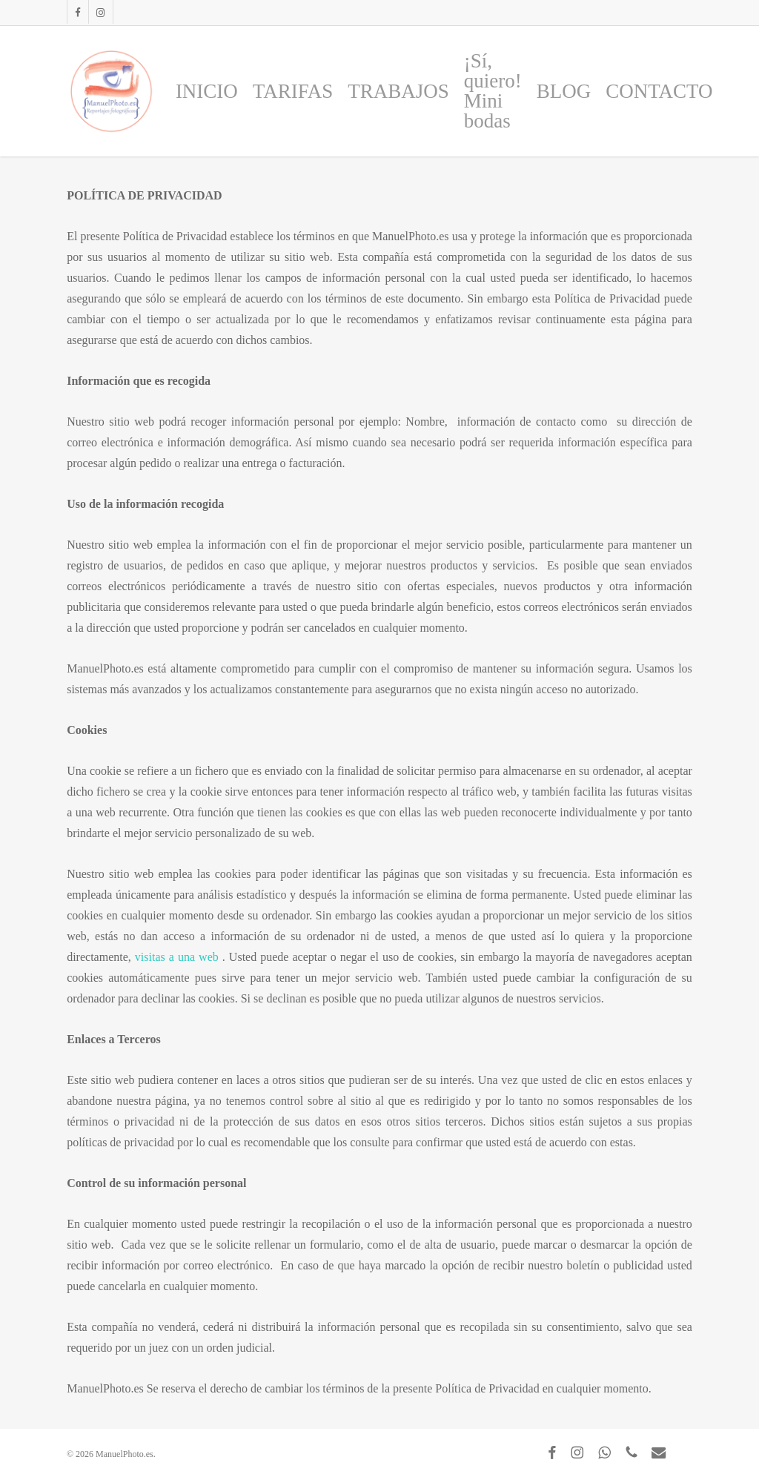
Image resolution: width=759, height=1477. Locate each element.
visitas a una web (178, 957)
